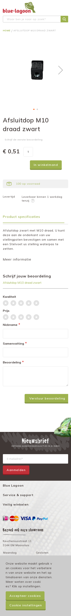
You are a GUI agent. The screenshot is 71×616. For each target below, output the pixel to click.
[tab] (35, 218)
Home (7, 30)
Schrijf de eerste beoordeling (24, 139)
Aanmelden (16, 470)
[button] (60, 70)
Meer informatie (17, 259)
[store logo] (19, 8)
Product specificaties (21, 216)
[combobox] (35, 19)
